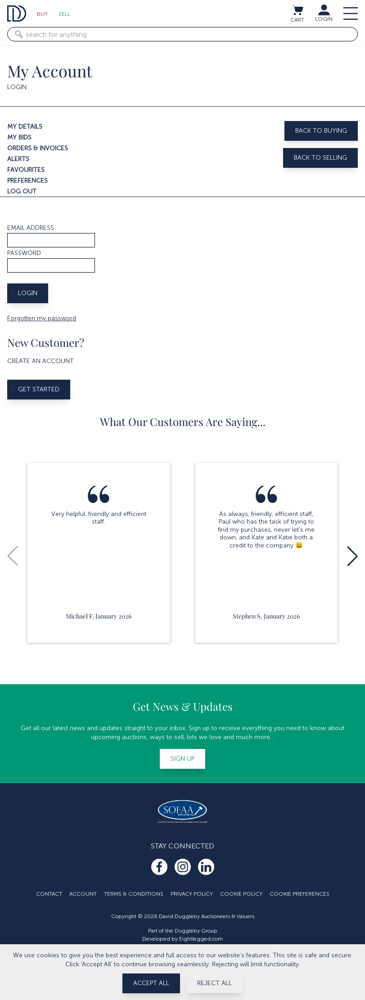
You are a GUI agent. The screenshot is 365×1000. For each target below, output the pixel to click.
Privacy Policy (192, 894)
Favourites (26, 169)
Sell (64, 14)
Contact (49, 894)
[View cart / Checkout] (297, 10)
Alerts (18, 159)
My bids (19, 137)
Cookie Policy (241, 894)
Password (24, 253)
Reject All (214, 983)
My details (24, 126)
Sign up (182, 758)
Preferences (27, 180)
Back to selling (320, 157)
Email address (30, 227)
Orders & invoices (37, 148)
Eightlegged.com (201, 939)
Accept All (151, 983)
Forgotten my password (41, 318)
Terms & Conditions (133, 894)
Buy (42, 14)
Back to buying (321, 130)
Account (83, 894)
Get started (38, 389)
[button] (352, 556)
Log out (21, 191)
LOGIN (324, 19)
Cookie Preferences (299, 894)
